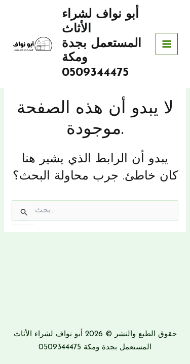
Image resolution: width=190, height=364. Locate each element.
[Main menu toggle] (167, 44)
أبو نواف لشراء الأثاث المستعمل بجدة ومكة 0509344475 (101, 44)
